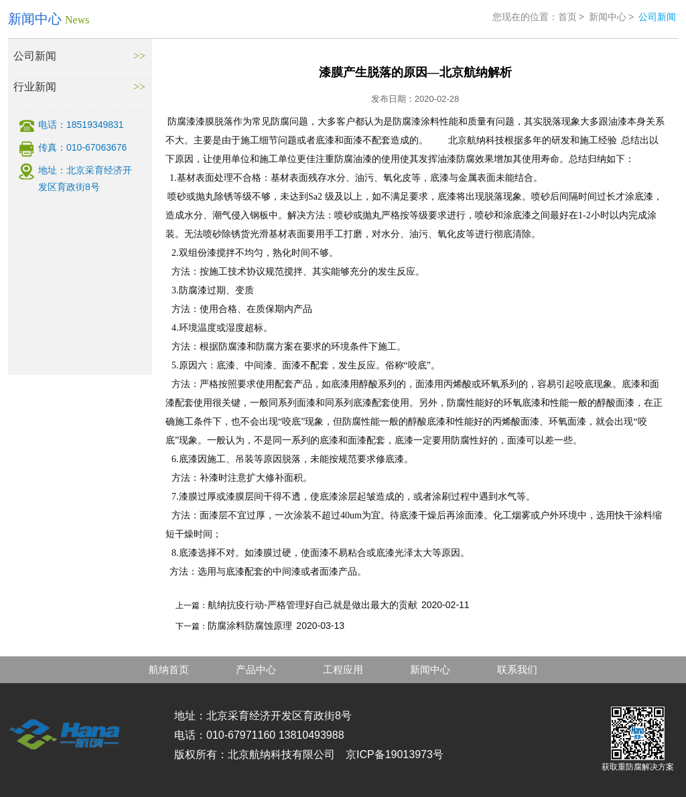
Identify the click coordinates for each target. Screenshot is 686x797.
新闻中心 (607, 16)
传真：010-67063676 (82, 147)
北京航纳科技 (476, 140)
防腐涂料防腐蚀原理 (250, 625)
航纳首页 (169, 669)
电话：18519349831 (81, 124)
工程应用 (343, 669)
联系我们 (517, 669)
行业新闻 (34, 86)
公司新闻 (34, 56)
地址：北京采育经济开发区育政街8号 (85, 178)
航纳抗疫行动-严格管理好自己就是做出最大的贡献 (312, 604)
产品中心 (256, 669)
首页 (567, 16)
